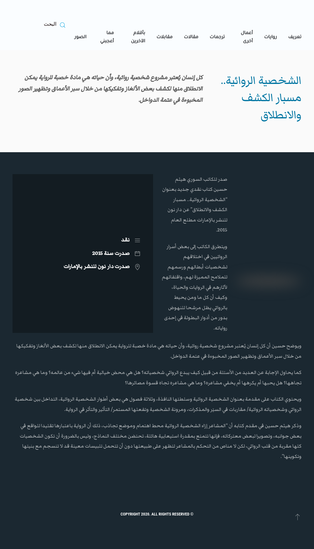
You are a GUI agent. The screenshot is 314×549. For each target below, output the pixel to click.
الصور (80, 37)
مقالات (191, 37)
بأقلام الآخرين (138, 37)
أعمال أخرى (247, 37)
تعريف (294, 37)
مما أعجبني (107, 37)
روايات (270, 37)
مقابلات (165, 37)
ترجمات (217, 37)
